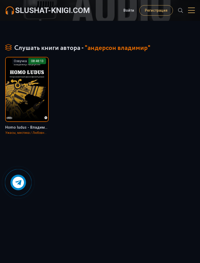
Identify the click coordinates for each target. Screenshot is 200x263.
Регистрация (156, 10)
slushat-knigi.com (52, 10)
